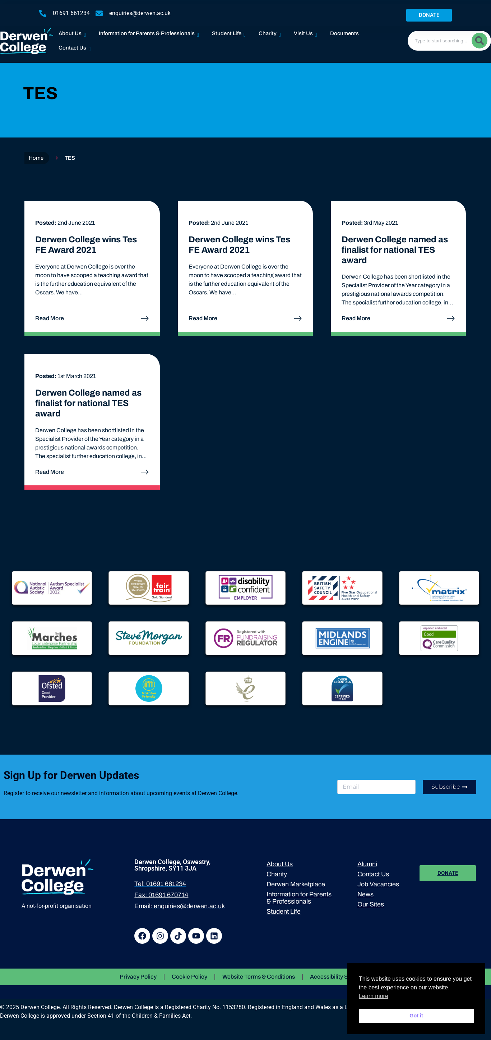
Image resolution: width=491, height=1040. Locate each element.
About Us (72, 31)
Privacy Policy (138, 977)
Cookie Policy (189, 977)
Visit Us (305, 31)
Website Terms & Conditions (258, 977)
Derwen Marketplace (296, 884)
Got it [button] (416, 1015)
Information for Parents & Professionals (149, 31)
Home (36, 158)
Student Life (229, 31)
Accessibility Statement (340, 977)
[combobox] (449, 41)
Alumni (367, 864)
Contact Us (75, 46)
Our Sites (370, 904)
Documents (344, 33)
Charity (270, 31)
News (365, 894)
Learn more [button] (373, 996)
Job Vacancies (378, 884)
